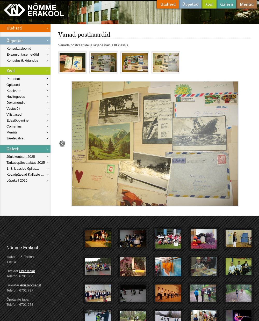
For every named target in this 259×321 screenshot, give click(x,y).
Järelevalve (15, 138)
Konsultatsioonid (18, 48)
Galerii (226, 4)
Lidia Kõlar (27, 271)
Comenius (14, 126)
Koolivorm (13, 91)
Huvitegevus (15, 97)
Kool (209, 4)
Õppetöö (190, 4)
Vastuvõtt (13, 108)
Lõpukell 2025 (16, 180)
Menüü (246, 4)
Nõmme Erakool (34, 9)
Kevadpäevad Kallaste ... (25, 174)
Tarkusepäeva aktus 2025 (25, 163)
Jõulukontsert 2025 (20, 157)
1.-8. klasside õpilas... (22, 168)
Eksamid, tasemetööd (22, 54)
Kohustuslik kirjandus (22, 60)
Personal (13, 79)
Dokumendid (15, 102)
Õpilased (13, 85)
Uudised (168, 4)
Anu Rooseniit (30, 285)
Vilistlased (13, 114)
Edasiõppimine (17, 120)
